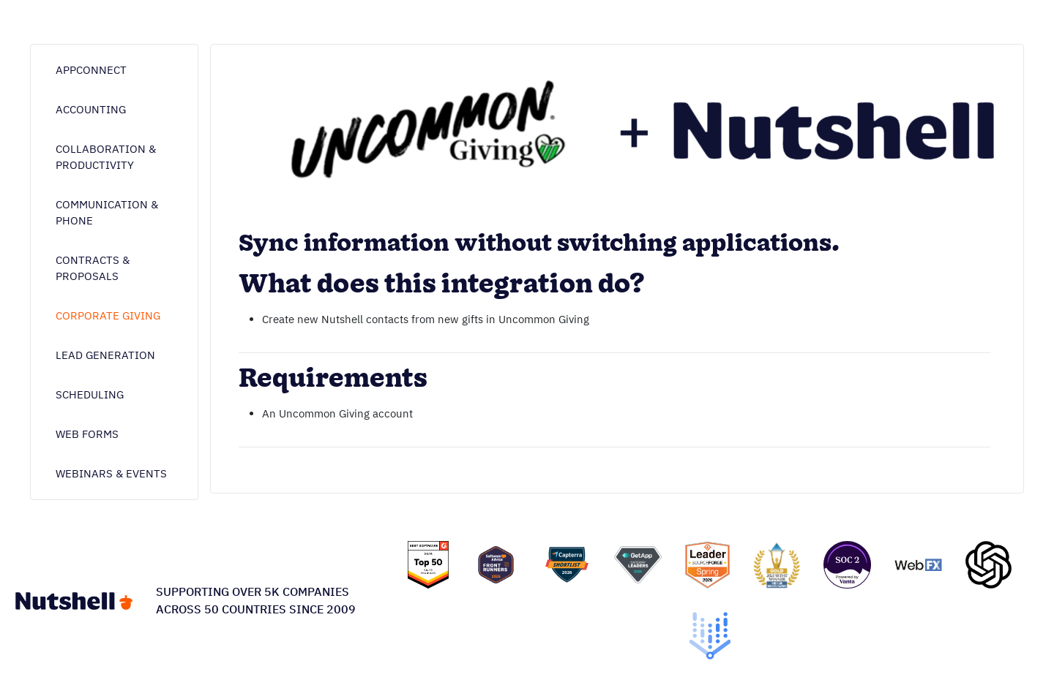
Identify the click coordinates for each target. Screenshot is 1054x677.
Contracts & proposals (93, 268)
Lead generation (105, 355)
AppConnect (91, 70)
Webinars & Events (111, 473)
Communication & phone (107, 212)
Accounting (91, 109)
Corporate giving (108, 315)
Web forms (87, 434)
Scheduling (90, 394)
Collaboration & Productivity (106, 157)
